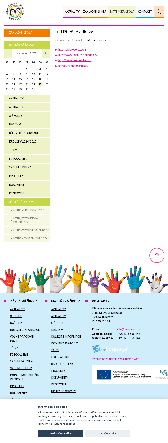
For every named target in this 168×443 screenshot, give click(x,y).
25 (40, 84)
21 (13, 84)
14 (13, 79)
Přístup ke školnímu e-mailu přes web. (116, 359)
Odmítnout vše (108, 433)
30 (26, 89)
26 (46, 84)
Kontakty (145, 11)
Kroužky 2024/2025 (22, 141)
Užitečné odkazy (21, 202)
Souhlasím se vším (60, 433)
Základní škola (20, 32)
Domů (58, 40)
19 (46, 79)
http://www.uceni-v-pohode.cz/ (26, 220)
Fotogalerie (18, 159)
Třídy (13, 150)
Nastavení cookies (64, 424)
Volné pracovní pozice (22, 339)
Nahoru (156, 255)
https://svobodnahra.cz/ (30, 238)
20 (7, 84)
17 (33, 79)
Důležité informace (24, 133)
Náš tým (15, 124)
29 (20, 89)
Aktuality (16, 98)
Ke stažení (16, 193)
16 (26, 79)
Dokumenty (17, 184)
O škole (16, 316)
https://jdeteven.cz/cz (28, 210)
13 (7, 79)
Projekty (16, 176)
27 (7, 89)
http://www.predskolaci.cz (31, 230)
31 (33, 89)
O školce (15, 115)
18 (40, 79)
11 (40, 74)
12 (46, 74)
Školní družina (21, 361)
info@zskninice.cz (128, 329)
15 (20, 79)
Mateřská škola (74, 40)
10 (33, 74)
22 (20, 84)
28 (13, 89)
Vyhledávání (159, 11)
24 (33, 84)
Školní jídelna (20, 167)
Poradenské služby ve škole (24, 377)
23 (26, 84)
